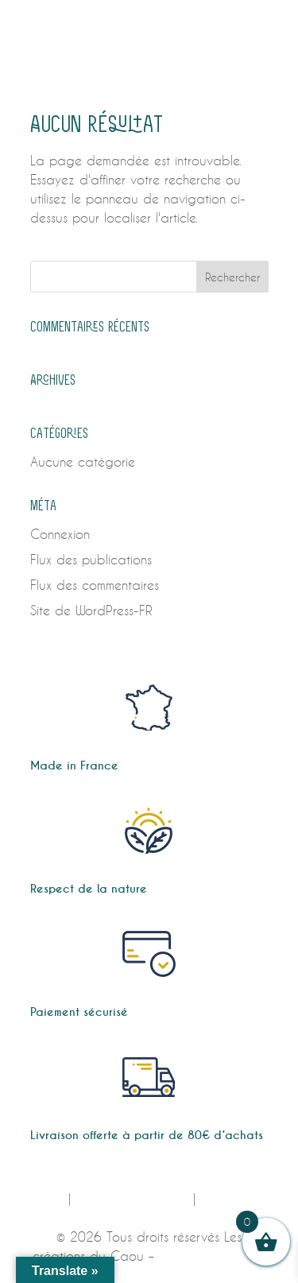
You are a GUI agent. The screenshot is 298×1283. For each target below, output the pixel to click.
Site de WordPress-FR (91, 610)
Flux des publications (91, 559)
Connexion (60, 533)
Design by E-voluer (212, 1255)
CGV (50, 1198)
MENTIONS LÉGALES (131, 1198)
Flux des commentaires (94, 584)
